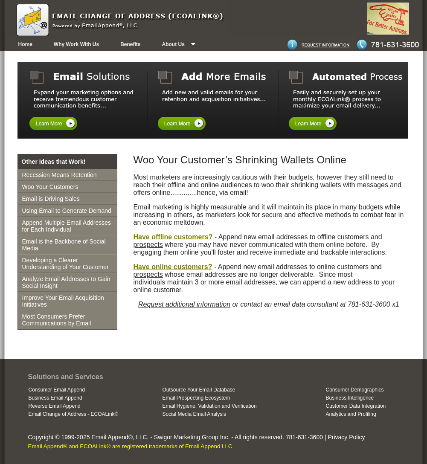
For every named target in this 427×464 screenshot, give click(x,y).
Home (25, 44)
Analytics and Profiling (351, 414)
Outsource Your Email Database (199, 390)
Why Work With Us (76, 44)
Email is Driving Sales (51, 198)
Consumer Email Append (57, 390)
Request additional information (184, 304)
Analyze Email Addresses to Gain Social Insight (66, 282)
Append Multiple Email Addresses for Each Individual (66, 226)
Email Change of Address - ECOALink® (74, 414)
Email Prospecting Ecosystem (196, 398)
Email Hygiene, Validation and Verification (210, 406)
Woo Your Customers (50, 186)
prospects (148, 244)
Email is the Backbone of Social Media (64, 245)
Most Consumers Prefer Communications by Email (56, 320)
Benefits (130, 44)
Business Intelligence (350, 398)
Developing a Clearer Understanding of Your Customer (65, 263)
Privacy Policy (346, 437)
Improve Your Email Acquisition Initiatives (63, 301)
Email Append (109, 437)
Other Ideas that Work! (54, 161)
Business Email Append (55, 398)
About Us (173, 44)
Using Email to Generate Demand (66, 210)
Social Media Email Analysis (194, 414)
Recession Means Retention (59, 174)
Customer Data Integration (356, 406)
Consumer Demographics (355, 390)
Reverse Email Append (55, 406)
